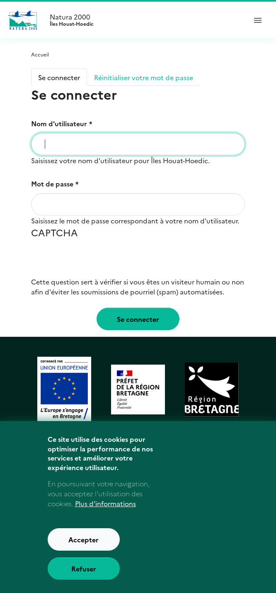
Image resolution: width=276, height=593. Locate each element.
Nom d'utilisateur (59, 123)
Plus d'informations (105, 506)
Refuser (83, 571)
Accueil (40, 54)
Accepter (83, 542)
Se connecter (59, 77)
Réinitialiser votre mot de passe (143, 77)
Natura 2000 (145, 20)
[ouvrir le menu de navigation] (257, 20)
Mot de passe (52, 183)
